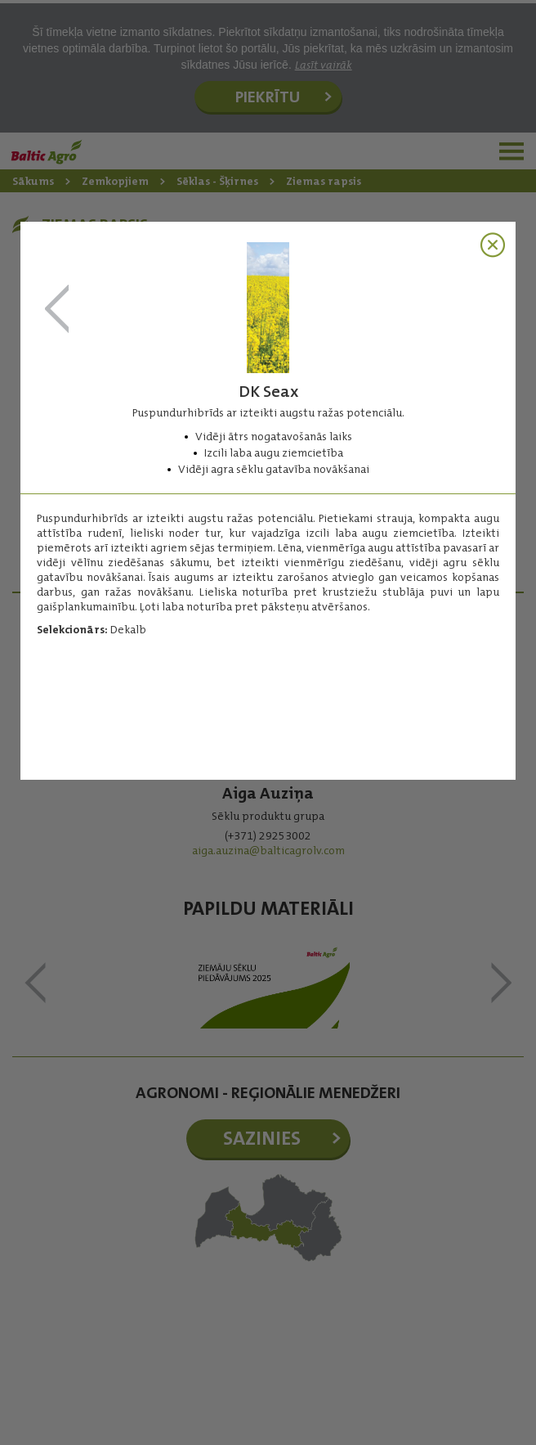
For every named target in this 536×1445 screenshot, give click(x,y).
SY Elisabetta (57, 310)
